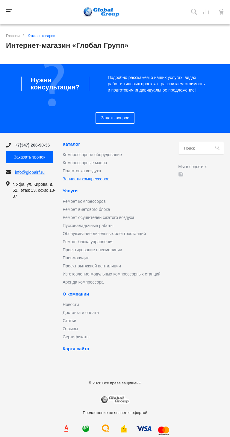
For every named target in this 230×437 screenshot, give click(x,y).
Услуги (70, 190)
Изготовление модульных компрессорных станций (112, 274)
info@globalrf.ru (30, 172)
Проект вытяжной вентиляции (92, 266)
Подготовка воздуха (82, 170)
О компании (76, 294)
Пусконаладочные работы (88, 225)
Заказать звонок (29, 157)
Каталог (71, 144)
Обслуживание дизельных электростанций (104, 233)
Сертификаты (76, 336)
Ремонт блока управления (88, 241)
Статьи (69, 320)
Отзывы (70, 328)
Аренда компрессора (83, 282)
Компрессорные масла (85, 162)
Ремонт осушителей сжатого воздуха (98, 217)
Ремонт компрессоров (84, 201)
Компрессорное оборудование (92, 154)
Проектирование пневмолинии (92, 249)
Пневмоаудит (76, 257)
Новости (71, 304)
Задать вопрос (115, 117)
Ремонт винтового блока (86, 209)
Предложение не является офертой (101, 12)
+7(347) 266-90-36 (32, 145)
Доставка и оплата (81, 312)
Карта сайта (76, 348)
